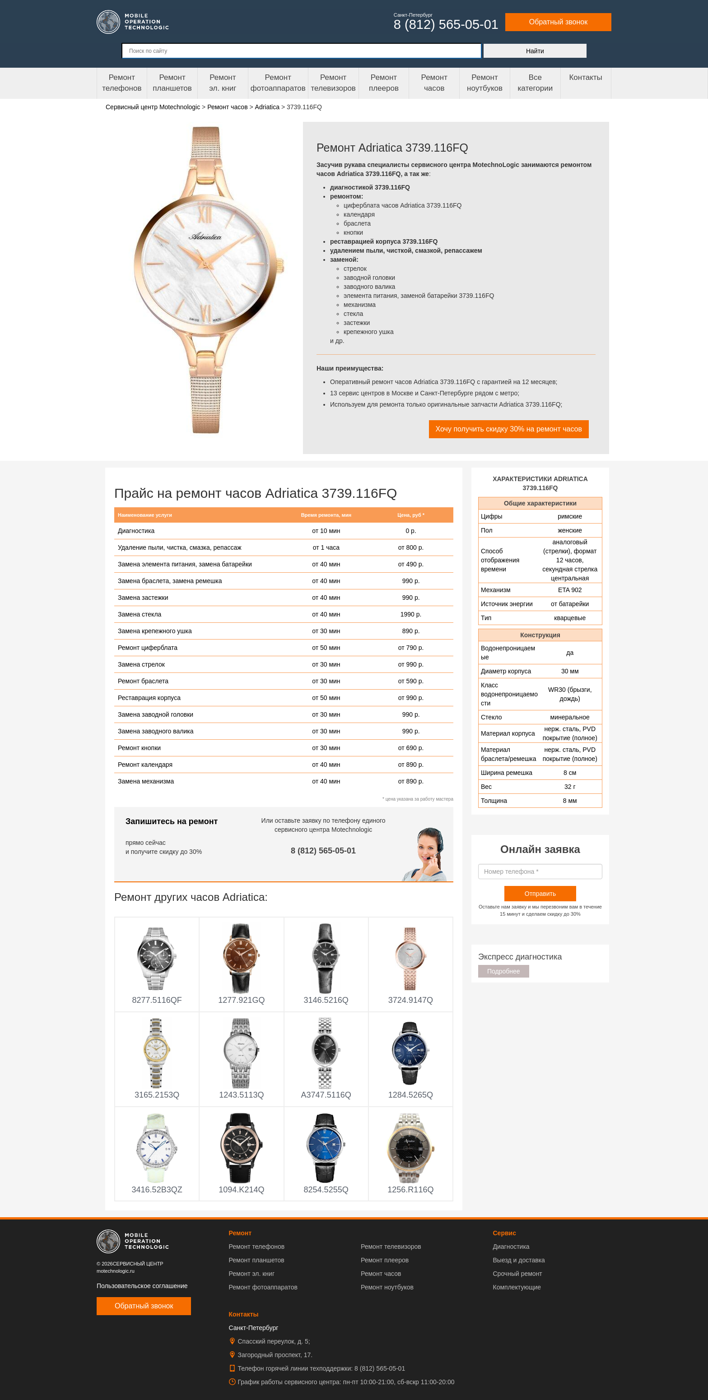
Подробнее (503, 971)
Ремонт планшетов (172, 83)
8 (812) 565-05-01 (323, 850)
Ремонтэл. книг (222, 83)
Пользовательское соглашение (142, 1285)
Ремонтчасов (434, 83)
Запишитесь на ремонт (172, 821)
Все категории (535, 83)
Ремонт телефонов (121, 83)
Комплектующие (517, 1287)
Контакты (585, 77)
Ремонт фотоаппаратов (278, 83)
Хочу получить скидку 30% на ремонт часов (509, 429)
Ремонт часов (381, 1273)
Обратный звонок (558, 22)
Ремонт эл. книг (252, 1273)
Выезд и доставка (519, 1260)
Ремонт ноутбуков (485, 83)
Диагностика (511, 1246)
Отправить (540, 893)
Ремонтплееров (384, 83)
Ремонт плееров (385, 1260)
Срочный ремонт (517, 1273)
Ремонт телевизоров (333, 83)
